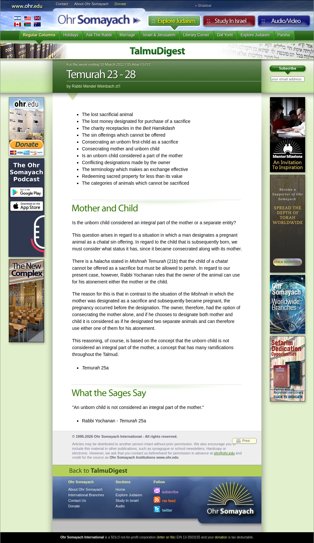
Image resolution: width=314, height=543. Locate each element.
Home (120, 489)
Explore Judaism (174, 22)
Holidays (70, 35)
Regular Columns (39, 35)
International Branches (27, 21)
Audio (284, 22)
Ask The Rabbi (99, 35)
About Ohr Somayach (91, 4)
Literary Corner (196, 35)
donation (221, 537)
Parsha (283, 35)
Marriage (127, 35)
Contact (62, 4)
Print (246, 441)
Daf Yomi (225, 35)
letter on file (166, 537)
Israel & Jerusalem (159, 35)
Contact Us (77, 500)
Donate (120, 4)
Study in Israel (229, 22)
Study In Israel (127, 500)
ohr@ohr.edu (224, 453)
